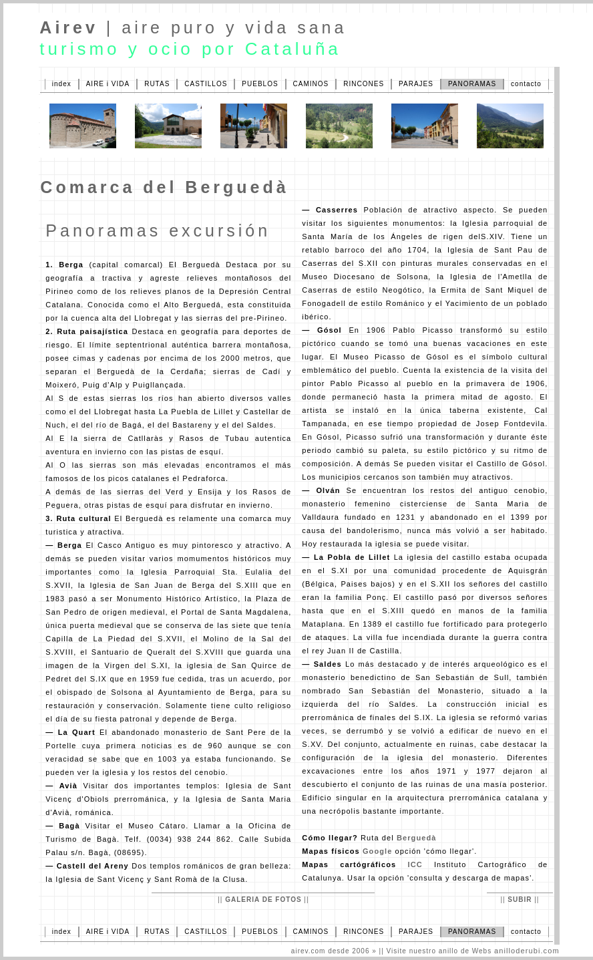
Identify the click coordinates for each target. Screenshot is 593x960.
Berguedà (417, 838)
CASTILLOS (205, 84)
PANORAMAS (472, 84)
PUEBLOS (260, 84)
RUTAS (157, 84)
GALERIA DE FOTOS (263, 899)
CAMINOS (311, 84)
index (61, 84)
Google (378, 851)
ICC (414, 864)
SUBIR (520, 899)
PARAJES (416, 84)
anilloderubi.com (527, 951)
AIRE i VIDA (108, 84)
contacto (526, 84)
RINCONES (363, 84)
